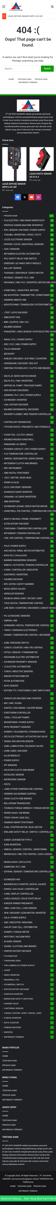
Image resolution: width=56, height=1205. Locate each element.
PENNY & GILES (11, 482)
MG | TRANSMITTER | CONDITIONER (27, 295)
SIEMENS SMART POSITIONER (18, 822)
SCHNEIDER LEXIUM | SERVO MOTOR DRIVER (25, 506)
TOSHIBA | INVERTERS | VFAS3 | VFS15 (22, 235)
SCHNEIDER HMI (12, 879)
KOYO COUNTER (11, 1022)
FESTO (7, 784)
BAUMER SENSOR (12, 327)
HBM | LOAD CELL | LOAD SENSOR (20, 908)
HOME (11, 79)
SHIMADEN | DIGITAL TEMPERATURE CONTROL (26, 625)
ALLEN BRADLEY (12, 755)
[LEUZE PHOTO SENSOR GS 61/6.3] (42, 159)
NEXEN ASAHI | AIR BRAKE (17, 813)
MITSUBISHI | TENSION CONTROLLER (22, 533)
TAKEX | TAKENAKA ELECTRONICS (20, 630)
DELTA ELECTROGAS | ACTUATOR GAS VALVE (25, 736)
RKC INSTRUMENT (13, 468)
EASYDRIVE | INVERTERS (16, 574)
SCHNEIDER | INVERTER (15, 400)
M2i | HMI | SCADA (13, 703)
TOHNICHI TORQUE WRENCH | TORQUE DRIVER (26, 808)
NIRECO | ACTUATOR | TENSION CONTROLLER (26, 565)
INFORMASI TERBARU (28, 82)
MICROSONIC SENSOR (15, 779)
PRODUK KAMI (41, 79)
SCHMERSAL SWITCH (14, 984)
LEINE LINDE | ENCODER (15, 751)
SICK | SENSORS (12, 249)
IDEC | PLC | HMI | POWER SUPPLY (20, 344)
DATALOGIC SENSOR (14, 775)
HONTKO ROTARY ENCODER (17, 951)
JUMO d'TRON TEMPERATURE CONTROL (23, 789)
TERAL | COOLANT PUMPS (16, 717)
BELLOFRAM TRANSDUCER (17, 803)
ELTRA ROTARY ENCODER (16, 524)
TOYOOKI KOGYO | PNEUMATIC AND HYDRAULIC (27, 427)
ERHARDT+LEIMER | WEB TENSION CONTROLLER (27, 414)
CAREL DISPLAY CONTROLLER (18, 894)
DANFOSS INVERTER (13, 994)
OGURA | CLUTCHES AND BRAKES (20, 946)
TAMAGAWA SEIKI (12, 960)
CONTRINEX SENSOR (13, 1008)
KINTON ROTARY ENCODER (16, 989)
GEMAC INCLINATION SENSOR (18, 741)
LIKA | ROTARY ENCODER (16, 404)
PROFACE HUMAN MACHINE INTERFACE (23, 225)
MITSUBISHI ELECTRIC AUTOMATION (22, 254)
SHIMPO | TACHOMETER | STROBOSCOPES (24, 732)
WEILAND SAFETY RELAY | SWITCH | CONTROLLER (28, 832)
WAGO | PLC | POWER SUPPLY (18, 339)
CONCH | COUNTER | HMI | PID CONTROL (23, 647)
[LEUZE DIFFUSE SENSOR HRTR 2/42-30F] (14, 164)
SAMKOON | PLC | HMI (14, 867)
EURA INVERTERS (12, 844)
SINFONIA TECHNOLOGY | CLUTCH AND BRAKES (27, 368)
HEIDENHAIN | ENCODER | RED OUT (21, 363)
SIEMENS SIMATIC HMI (15, 300)
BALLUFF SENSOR (12, 268)
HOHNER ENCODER (13, 579)
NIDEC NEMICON (12, 975)
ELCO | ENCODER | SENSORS (17, 487)
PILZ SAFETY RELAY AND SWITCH (20, 258)
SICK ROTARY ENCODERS (16, 390)
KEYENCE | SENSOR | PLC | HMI (19, 277)
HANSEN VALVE (11, 1003)
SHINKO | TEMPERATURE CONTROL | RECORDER (27, 635)
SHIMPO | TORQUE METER (16, 932)
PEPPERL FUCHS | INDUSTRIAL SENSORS (24, 244)
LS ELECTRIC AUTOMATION (17, 666)
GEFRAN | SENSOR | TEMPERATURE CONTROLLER (28, 871)
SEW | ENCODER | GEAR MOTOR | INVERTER (25, 913)
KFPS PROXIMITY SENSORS (17, 727)
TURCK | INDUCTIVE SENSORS (18, 671)
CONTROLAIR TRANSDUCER (17, 422)
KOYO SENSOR (11, 686)
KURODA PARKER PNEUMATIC (18, 903)
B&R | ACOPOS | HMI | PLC (16, 322)
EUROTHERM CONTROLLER (17, 713)
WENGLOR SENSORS (14, 593)
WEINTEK (8, 1032)
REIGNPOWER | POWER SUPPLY (19, 722)
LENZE (7, 970)
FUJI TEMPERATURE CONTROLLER (20, 454)
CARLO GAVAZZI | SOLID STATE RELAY (22, 898)
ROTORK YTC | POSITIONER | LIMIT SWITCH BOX (27, 690)
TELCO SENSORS (12, 349)
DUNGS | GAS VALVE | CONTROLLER (21, 889)
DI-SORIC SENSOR (12, 941)
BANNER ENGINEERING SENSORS (20, 560)
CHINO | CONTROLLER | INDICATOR (21, 570)
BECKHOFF (9, 354)
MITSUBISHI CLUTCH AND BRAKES (20, 463)
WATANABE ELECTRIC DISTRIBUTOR (21, 657)
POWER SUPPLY (11, 760)
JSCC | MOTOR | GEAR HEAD (17, 477)
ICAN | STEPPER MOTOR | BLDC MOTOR (23, 827)
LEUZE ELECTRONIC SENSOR (18, 239)
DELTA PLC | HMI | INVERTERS (18, 381)
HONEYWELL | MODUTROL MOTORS (21, 290)
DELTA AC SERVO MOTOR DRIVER (20, 376)
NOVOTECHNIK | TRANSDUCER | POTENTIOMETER (28, 304)
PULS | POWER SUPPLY (15, 546)
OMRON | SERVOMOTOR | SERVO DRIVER (23, 458)
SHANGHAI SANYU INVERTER (18, 492)
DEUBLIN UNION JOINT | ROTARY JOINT (23, 598)
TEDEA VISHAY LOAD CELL (17, 817)
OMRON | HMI (10, 620)
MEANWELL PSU (11, 979)
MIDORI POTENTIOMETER (16, 676)
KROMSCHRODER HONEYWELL (19, 439)
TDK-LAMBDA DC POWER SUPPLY (19, 965)
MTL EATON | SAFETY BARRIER (19, 584)
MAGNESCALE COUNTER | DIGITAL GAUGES (25, 884)
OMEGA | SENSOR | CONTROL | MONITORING (25, 849)
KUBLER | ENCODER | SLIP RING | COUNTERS (25, 358)
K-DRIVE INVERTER (12, 1018)
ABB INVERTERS (12, 501)
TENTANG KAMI (24, 79)
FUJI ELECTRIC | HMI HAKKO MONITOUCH (24, 220)
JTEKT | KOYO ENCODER (15, 312)
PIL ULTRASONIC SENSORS (17, 616)
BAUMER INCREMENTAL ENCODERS (21, 409)
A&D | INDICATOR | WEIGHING (18, 922)
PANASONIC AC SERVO (15, 444)
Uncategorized (10, 956)
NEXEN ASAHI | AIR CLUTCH (17, 862)
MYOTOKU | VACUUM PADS (17, 937)
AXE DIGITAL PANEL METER (24, 551)
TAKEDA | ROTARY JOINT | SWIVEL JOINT (23, 1013)
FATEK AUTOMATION (14, 681)
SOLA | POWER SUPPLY (15, 917)
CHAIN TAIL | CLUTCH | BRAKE (18, 435)
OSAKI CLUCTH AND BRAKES (18, 798)
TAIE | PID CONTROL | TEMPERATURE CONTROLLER (28, 538)
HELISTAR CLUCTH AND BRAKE (19, 770)
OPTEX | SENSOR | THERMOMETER (20, 652)
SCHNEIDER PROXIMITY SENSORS (20, 662)
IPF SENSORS (10, 765)
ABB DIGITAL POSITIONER (16, 473)
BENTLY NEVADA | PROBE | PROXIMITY (22, 519)
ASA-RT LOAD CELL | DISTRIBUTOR (20, 927)
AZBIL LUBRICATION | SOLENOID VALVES (23, 746)
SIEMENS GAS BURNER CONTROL (20, 794)
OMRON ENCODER (12, 1027)
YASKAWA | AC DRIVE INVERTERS (20, 497)
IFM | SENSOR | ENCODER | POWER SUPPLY (24, 230)
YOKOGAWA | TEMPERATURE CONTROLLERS (25, 528)
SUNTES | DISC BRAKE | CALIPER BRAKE (23, 708)
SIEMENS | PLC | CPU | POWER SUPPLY (22, 395)
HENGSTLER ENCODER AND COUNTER (22, 698)
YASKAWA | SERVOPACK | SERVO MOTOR (23, 273)
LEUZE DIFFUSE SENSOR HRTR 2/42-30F (25, 16)
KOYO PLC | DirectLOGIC (15, 555)
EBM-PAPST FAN (12, 317)
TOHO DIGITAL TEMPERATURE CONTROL (23, 603)
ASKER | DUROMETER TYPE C (18, 840)
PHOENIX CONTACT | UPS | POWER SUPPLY (25, 449)
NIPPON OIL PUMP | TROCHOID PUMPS (23, 385)
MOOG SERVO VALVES (15, 589)
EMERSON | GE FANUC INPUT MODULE (22, 263)
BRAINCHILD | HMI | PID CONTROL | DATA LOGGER (28, 854)
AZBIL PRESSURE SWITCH (16, 643)
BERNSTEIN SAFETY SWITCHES (18, 999)
